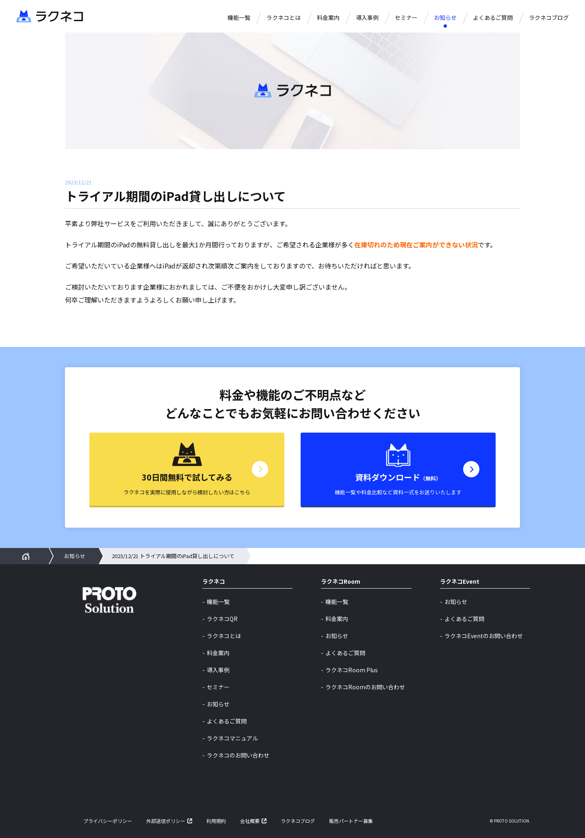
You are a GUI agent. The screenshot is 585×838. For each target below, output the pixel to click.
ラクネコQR (222, 618)
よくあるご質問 (493, 17)
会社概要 (250, 821)
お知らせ (445, 17)
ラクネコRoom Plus (351, 670)
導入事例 (367, 17)
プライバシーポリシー (107, 821)
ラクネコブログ (549, 17)
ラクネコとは (283, 17)
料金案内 (328, 17)
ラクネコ (213, 581)
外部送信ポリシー (165, 821)
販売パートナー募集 (351, 821)
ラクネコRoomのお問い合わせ (365, 687)
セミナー (406, 17)
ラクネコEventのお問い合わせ (483, 636)
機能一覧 (239, 17)
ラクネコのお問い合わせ (238, 755)
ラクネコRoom (340, 581)
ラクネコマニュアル (232, 738)
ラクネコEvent (459, 581)
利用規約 (216, 821)
